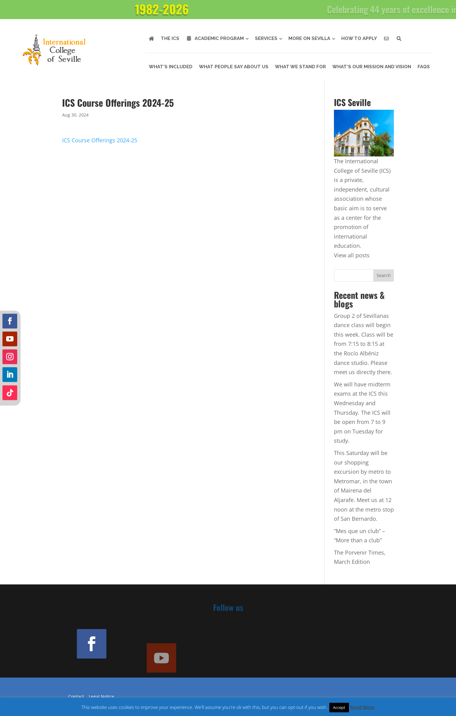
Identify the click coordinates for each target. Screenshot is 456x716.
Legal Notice (101, 696)
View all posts (352, 255)
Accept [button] (339, 707)
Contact (76, 696)
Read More (362, 707)
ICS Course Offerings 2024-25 (99, 140)
